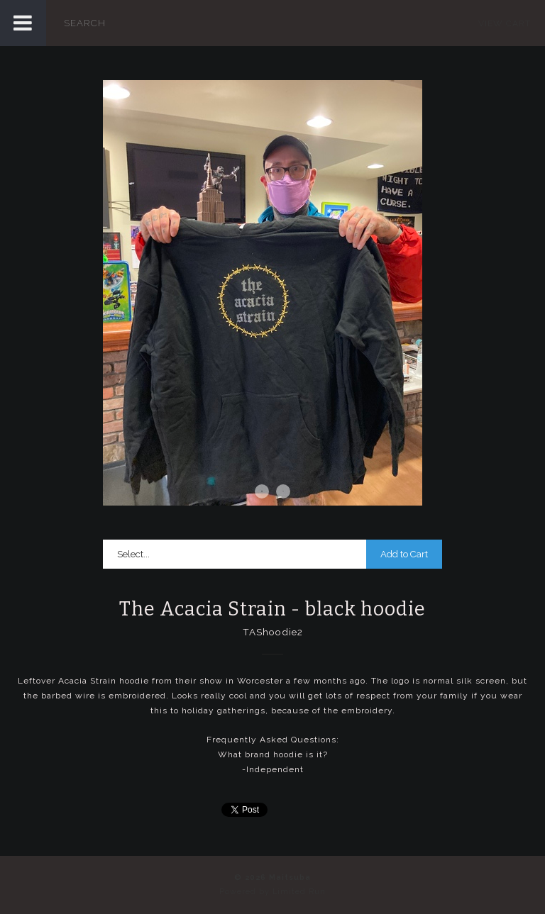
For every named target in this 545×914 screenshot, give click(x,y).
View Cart (504, 23)
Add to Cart (404, 554)
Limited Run (299, 891)
